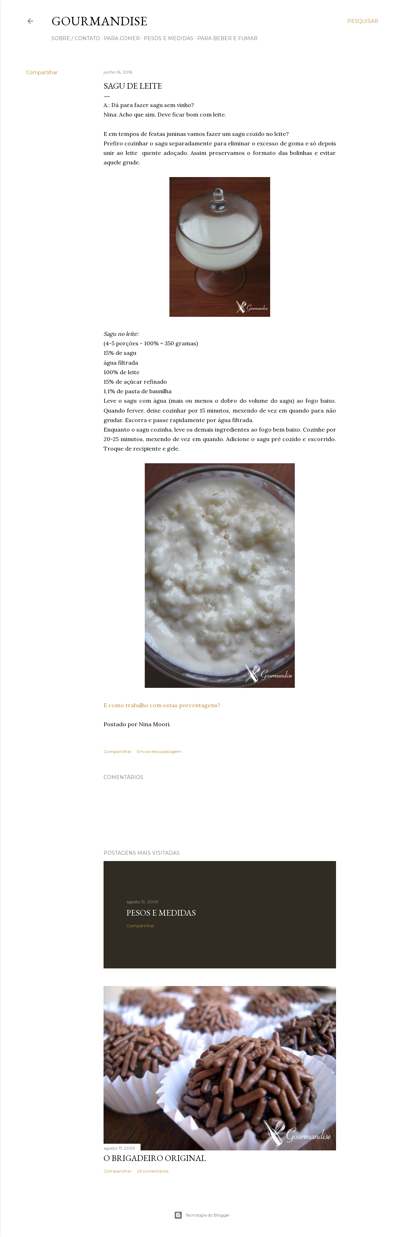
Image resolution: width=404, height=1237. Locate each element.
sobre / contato (75, 38)
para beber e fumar (227, 38)
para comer (122, 38)
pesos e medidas (168, 38)
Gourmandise (99, 21)
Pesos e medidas (161, 912)
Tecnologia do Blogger (202, 1215)
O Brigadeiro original (155, 1158)
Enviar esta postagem (159, 751)
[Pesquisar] (362, 21)
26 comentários (152, 1171)
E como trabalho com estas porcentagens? (162, 705)
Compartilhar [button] (42, 72)
